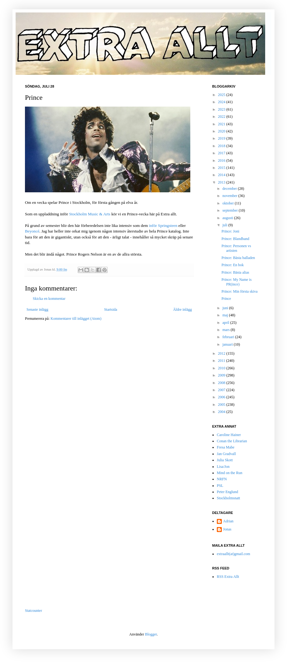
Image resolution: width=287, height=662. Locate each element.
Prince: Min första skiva (239, 291)
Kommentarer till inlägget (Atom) (76, 318)
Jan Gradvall (226, 454)
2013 (222, 182)
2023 (222, 109)
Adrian (228, 521)
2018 (222, 146)
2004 (222, 412)
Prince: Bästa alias (235, 272)
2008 (222, 383)
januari (228, 344)
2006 (222, 397)
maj (225, 315)
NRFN (222, 479)
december (230, 188)
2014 (222, 175)
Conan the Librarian (232, 441)
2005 (222, 404)
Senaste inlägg (37, 309)
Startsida (110, 309)
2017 (222, 153)
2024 (222, 102)
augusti (228, 218)
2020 (222, 131)
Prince (226, 298)
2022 (222, 116)
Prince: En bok (232, 265)
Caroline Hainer (229, 435)
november (230, 196)
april (226, 322)
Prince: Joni (230, 231)
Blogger (151, 634)
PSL (220, 485)
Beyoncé (32, 231)
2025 (222, 95)
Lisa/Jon (223, 466)
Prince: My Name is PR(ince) (236, 281)
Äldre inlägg (182, 309)
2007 (222, 390)
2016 (222, 160)
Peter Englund (227, 492)
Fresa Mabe (225, 447)
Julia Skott (225, 460)
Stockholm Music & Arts (89, 214)
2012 (222, 353)
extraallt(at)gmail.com (233, 554)
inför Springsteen (163, 225)
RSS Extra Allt (228, 576)
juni (225, 308)
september (230, 210)
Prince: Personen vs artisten (236, 248)
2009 (222, 375)
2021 (222, 124)
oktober (228, 203)
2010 (222, 368)
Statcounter (33, 610)
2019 (222, 138)
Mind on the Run (229, 473)
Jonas (227, 529)
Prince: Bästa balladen (238, 258)
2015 (222, 168)
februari (228, 337)
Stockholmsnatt (228, 498)
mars (226, 330)
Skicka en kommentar (49, 298)
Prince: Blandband (235, 239)
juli (225, 225)
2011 (222, 360)
